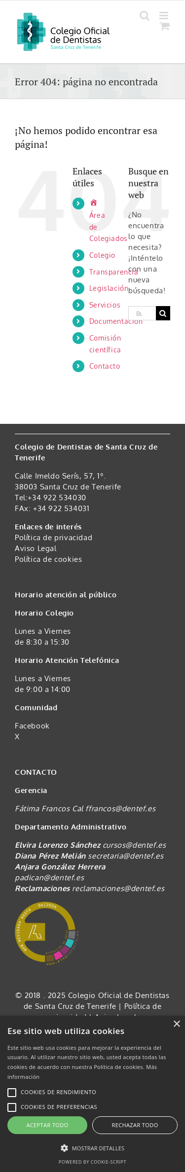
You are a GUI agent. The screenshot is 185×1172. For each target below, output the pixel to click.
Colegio (102, 255)
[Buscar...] (142, 313)
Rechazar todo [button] (134, 1125)
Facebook (32, 725)
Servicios (104, 305)
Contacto (104, 366)
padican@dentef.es (49, 877)
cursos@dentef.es (134, 845)
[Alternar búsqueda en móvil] (145, 15)
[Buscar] (163, 313)
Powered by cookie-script (92, 1162)
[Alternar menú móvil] (164, 15)
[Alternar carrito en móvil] (165, 26)
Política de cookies (48, 559)
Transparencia (114, 272)
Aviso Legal (36, 548)
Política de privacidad (53, 537)
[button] (92, 1148)
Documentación (116, 321)
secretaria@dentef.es (125, 856)
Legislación (109, 288)
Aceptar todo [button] (47, 1125)
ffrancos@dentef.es (120, 808)
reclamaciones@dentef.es (118, 888)
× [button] (176, 1024)
